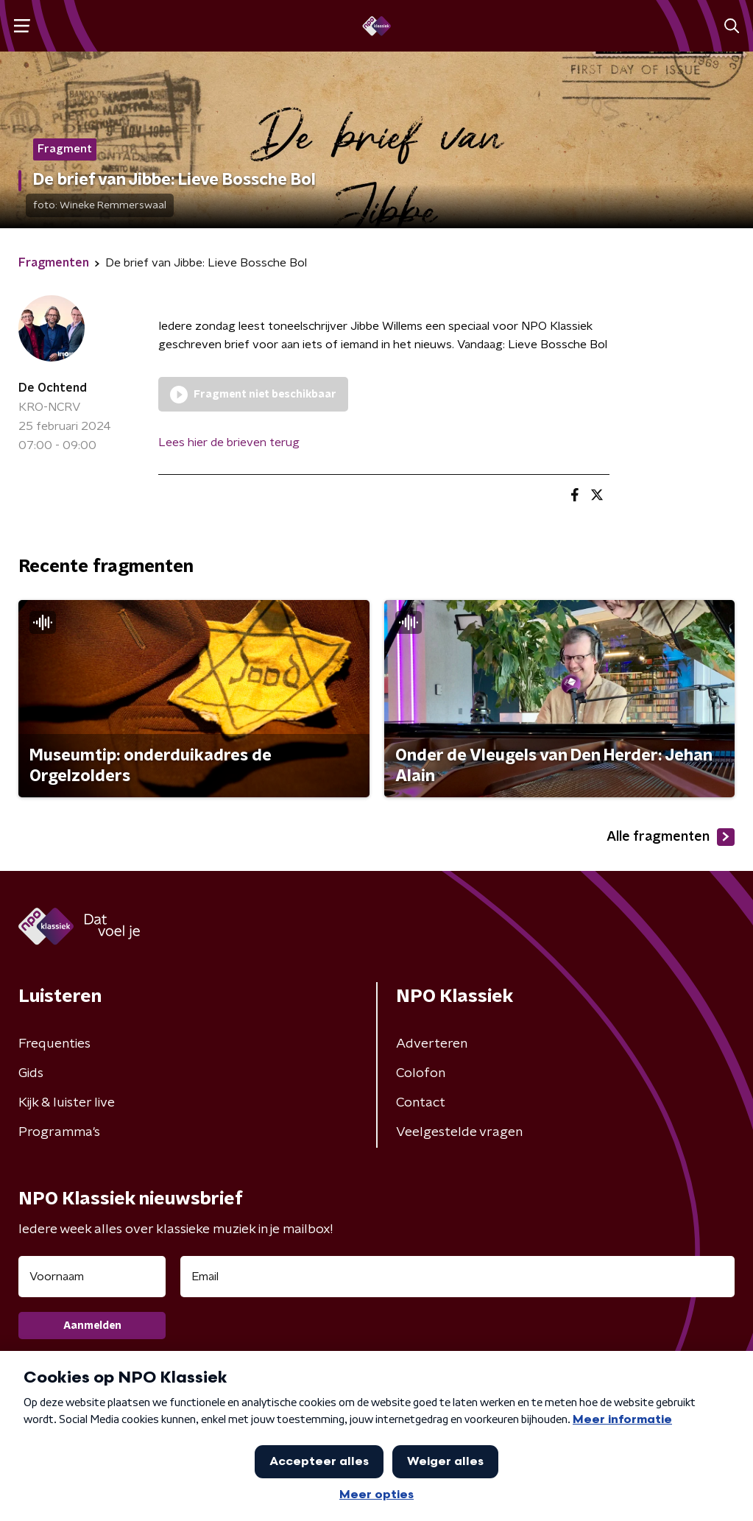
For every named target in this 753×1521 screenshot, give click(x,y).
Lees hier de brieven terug (229, 442)
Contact (420, 1102)
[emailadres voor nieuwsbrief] (457, 1276)
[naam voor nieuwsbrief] (92, 1276)
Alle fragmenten (671, 837)
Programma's (59, 1132)
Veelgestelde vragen (459, 1132)
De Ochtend (52, 388)
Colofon (420, 1073)
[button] (21, 26)
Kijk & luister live (66, 1102)
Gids (30, 1073)
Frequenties (54, 1044)
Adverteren (431, 1044)
